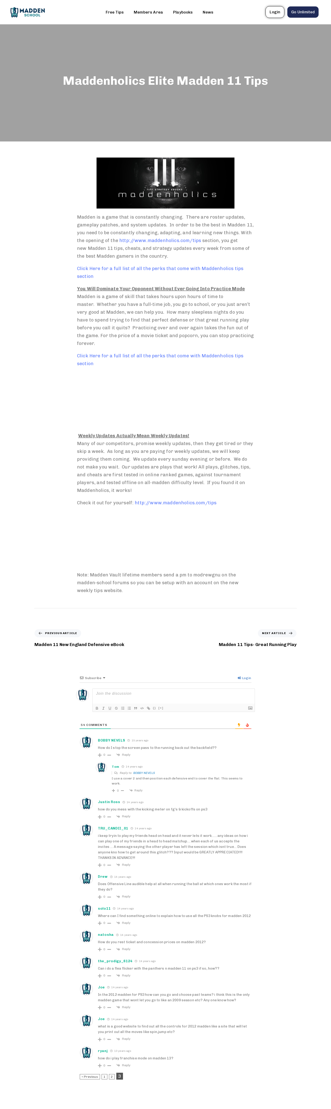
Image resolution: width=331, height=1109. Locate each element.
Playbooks (183, 12)
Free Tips (115, 12)
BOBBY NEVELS (144, 773)
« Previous (90, 1077)
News (208, 12)
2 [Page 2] (112, 1077)
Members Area (148, 12)
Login (244, 678)
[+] (160, 708)
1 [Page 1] (104, 1077)
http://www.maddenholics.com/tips (160, 240)
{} (154, 708)
